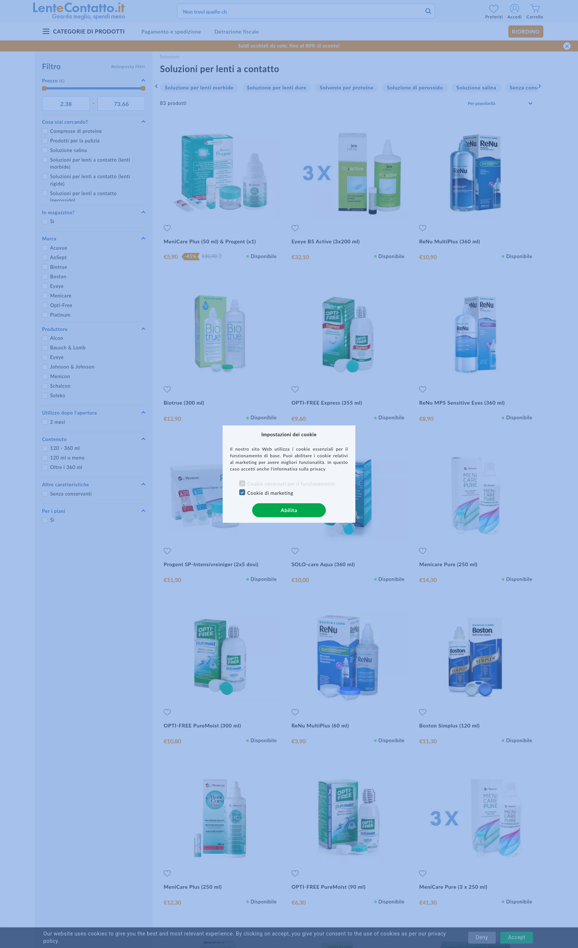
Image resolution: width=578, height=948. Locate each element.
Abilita (289, 510)
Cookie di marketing (270, 493)
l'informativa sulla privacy (298, 469)
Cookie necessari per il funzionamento (291, 484)
